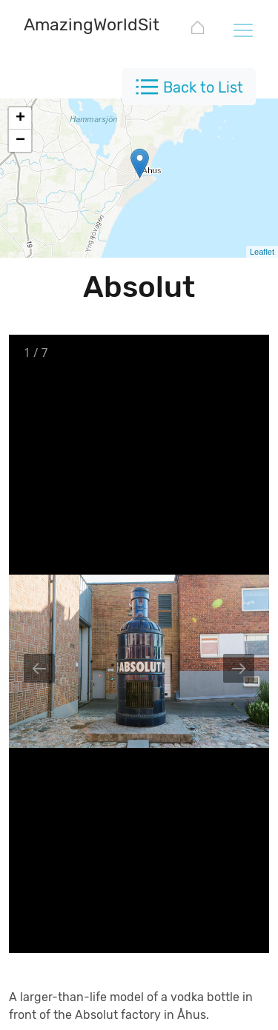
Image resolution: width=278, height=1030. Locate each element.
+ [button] (20, 118)
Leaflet (262, 251)
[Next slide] (238, 668)
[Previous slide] (39, 668)
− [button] (20, 141)
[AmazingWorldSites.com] (120, 26)
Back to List (203, 87)
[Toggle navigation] (242, 29)
